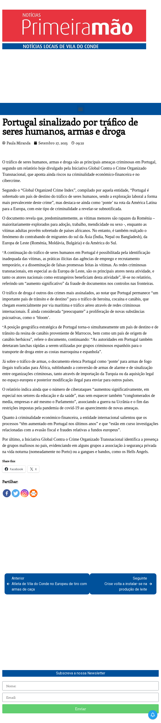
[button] (80, 109)
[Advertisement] (80, 86)
